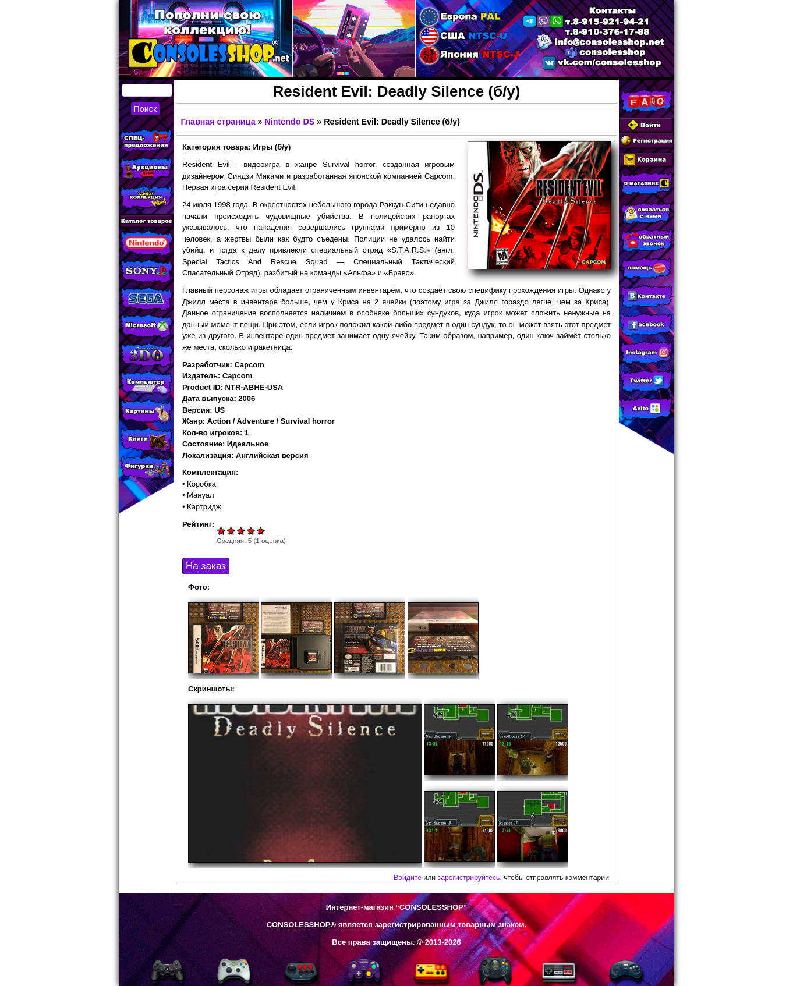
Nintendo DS (290, 121)
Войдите (408, 878)
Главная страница (217, 121)
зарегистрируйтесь (469, 878)
